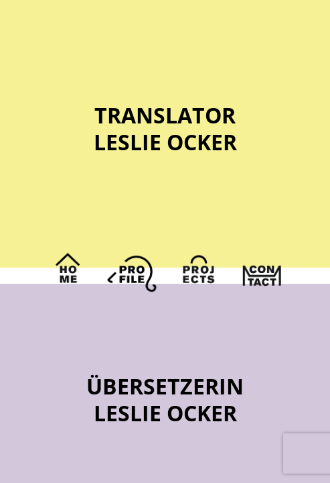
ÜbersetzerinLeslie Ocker (165, 399)
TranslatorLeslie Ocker (165, 128)
